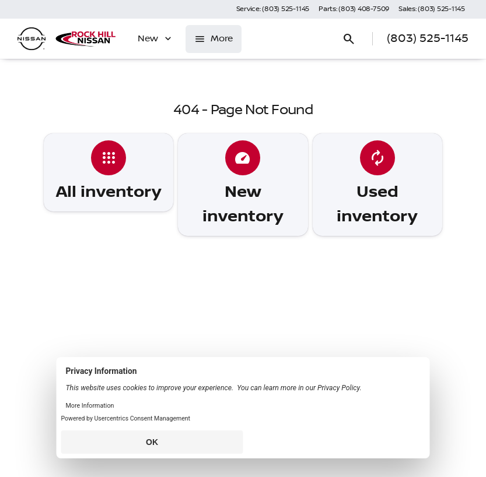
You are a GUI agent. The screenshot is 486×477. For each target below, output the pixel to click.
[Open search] (349, 39)
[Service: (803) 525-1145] (273, 9)
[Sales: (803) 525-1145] (431, 9)
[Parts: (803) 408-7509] (353, 9)
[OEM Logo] (32, 39)
